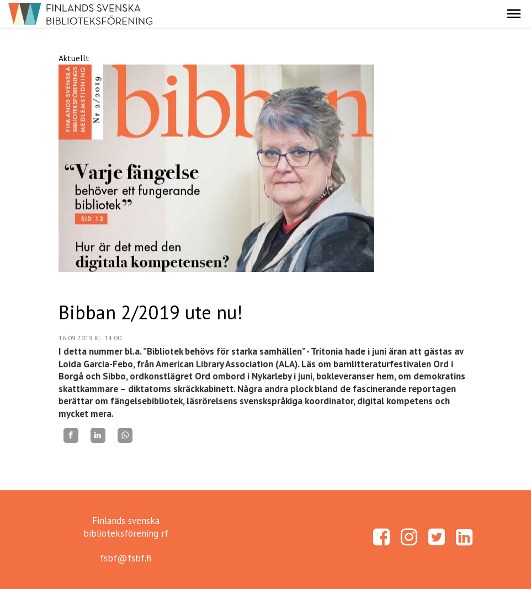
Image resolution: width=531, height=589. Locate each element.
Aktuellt (74, 57)
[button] (514, 14)
